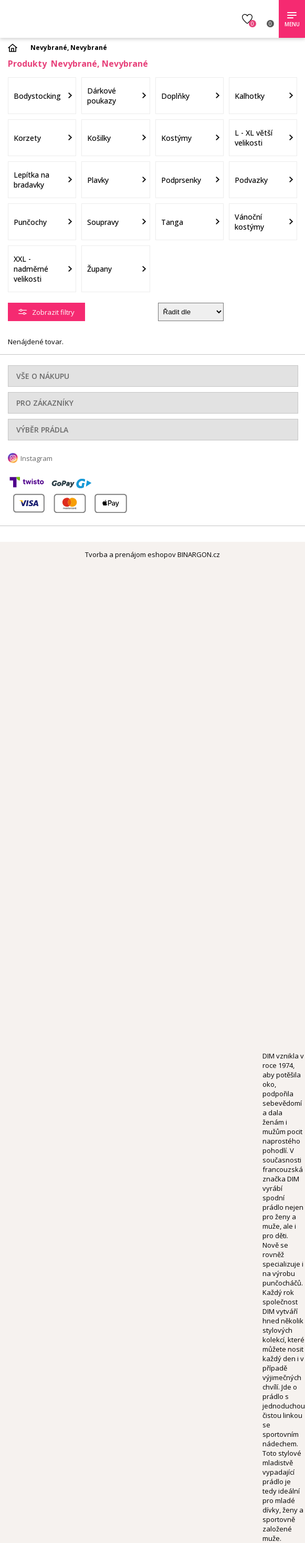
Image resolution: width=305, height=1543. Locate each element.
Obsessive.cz (82, 17)
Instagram (36, 458)
